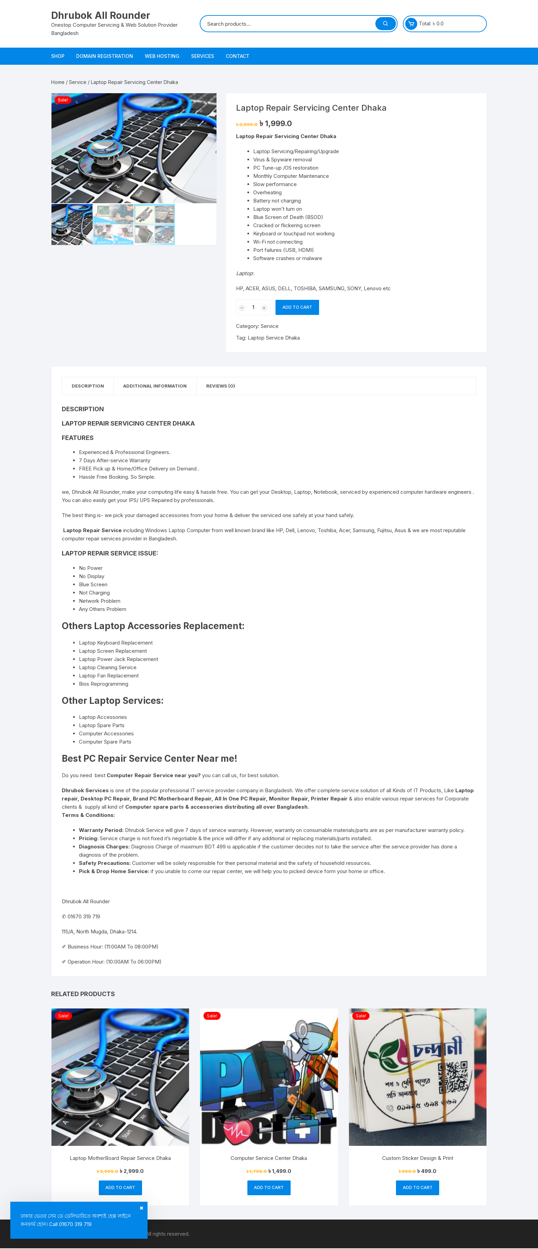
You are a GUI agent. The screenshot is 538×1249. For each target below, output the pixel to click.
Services (202, 56)
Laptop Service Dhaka (274, 337)
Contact (237, 56)
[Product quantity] (253, 307)
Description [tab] (88, 386)
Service (77, 82)
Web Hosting (162, 56)
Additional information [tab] (157, 386)
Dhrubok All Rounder (100, 15)
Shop (58, 56)
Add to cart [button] (120, 1188)
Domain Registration (104, 56)
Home (58, 82)
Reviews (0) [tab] (224, 386)
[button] (204, 105)
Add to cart (297, 307)
